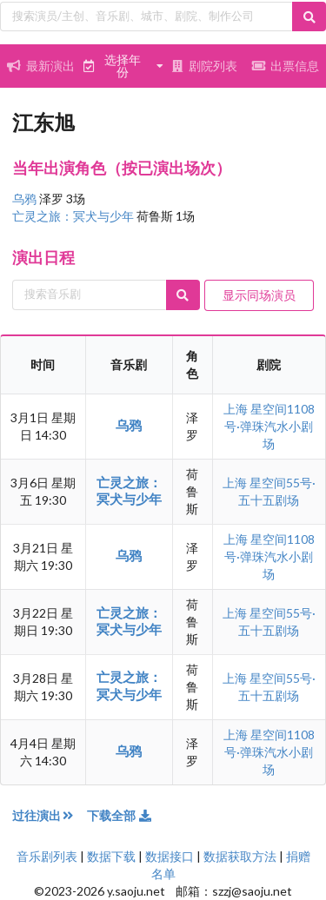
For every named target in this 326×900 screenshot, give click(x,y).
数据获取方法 (239, 856)
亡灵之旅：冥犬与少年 (74, 215)
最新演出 (41, 65)
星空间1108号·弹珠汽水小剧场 (269, 426)
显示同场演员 (259, 295)
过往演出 (49, 815)
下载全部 (120, 815)
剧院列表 (204, 65)
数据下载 (111, 856)
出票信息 (285, 65)
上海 (236, 408)
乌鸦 (25, 198)
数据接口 (169, 856)
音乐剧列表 (47, 856)
